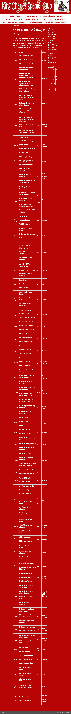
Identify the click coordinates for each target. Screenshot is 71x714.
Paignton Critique (25, 433)
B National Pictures (25, 238)
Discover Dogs (24, 152)
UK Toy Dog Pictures (26, 164)
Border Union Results (26, 322)
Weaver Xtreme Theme (64, 712)
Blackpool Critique (25, 341)
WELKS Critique (24, 224)
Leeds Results (23, 418)
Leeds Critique (24, 421)
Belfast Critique (24, 651)
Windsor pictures (25, 350)
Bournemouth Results (26, 470)
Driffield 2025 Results (26, 486)
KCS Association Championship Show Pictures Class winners (26, 83)
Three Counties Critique (27, 317)
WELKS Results (24, 216)
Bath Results (23, 280)
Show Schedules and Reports (27, 19)
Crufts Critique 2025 (26, 141)
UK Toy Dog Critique (26, 161)
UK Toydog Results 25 (25, 157)
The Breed (60, 16)
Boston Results (24, 358)
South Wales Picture (26, 659)
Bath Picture (23, 284)
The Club (42, 19)
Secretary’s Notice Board (47, 16)
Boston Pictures (24, 362)
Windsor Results (24, 346)
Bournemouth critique (26, 473)
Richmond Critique (25, 541)
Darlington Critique (25, 577)
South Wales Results (26, 655)
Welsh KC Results (25, 478)
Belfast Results (24, 647)
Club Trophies (49, 22)
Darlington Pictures (25, 581)
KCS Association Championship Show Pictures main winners (26, 75)
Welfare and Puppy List (56, 19)
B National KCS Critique (27, 234)
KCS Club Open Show (26, 454)
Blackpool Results (25, 334)
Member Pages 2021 (61, 22)
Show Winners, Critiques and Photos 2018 (52, 34)
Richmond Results (25, 537)
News (4, 22)
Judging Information (9, 19)
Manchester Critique (26, 63)
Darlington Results (25, 573)
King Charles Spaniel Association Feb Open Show (26, 97)
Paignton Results (25, 430)
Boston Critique (24, 365)
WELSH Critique (24, 482)
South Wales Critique (26, 663)
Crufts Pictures (24, 145)
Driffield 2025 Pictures (27, 490)
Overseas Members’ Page (35, 22)
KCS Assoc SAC (24, 627)
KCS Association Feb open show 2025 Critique (26, 111)
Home (4, 16)
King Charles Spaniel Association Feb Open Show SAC (26, 119)
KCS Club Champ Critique (27, 444)
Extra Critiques (52, 31)
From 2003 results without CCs (52, 49)
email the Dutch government (16, 22)
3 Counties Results (25, 310)
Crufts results (23, 137)
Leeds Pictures (24, 425)
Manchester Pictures (26, 59)
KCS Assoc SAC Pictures (27, 631)
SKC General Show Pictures (27, 270)
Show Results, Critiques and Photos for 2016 (52, 60)
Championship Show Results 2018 (52, 40)
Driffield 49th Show (26, 501)
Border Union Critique (26, 329)
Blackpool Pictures (25, 338)
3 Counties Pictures (25, 314)
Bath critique (23, 288)
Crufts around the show (27, 148)
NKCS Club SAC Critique (27, 563)
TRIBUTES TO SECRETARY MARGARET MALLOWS (23, 16)
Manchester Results (26, 56)
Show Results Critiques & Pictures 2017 (52, 55)
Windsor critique (25, 353)
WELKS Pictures (24, 220)
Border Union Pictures (26, 326)
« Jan (49, 89)
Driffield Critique (25, 494)
